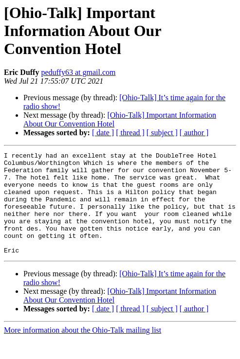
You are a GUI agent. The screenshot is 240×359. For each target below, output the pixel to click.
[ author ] (194, 132)
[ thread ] (130, 132)
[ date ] (103, 132)
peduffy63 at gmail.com (78, 72)
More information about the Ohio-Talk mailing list (82, 350)
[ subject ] (162, 132)
